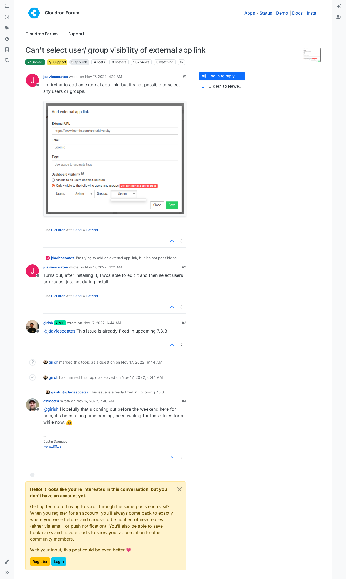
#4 (184, 401)
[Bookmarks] (7, 49)
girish (48, 323)
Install (312, 13)
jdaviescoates (55, 76)
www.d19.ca (52, 446)
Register (40, 561)
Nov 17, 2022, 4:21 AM (103, 267)
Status (266, 13)
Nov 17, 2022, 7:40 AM (95, 401)
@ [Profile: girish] (50, 409)
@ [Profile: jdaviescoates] (59, 331)
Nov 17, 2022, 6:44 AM (102, 323)
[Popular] (7, 39)
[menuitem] (339, 6)
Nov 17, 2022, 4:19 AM (103, 76)
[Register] (339, 17)
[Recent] (7, 17)
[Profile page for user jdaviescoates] (32, 80)
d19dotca (51, 401)
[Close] (179, 489)
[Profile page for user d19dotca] (32, 404)
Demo (282, 13)
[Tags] (7, 28)
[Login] (339, 6)
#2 (184, 267)
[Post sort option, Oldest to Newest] (222, 86)
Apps (249, 13)
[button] (7, 561)
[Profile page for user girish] (32, 326)
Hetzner (92, 230)
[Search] (7, 60)
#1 (184, 76)
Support (57, 62)
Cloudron (58, 230)
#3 (184, 323)
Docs (297, 13)
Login (59, 561)
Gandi (77, 230)
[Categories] (7, 6)
